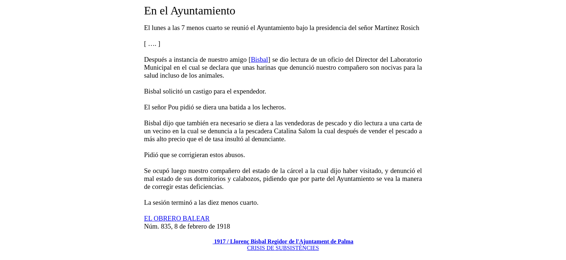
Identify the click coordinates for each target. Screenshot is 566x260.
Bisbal (259, 59)
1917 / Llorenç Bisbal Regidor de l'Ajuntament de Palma (283, 241)
